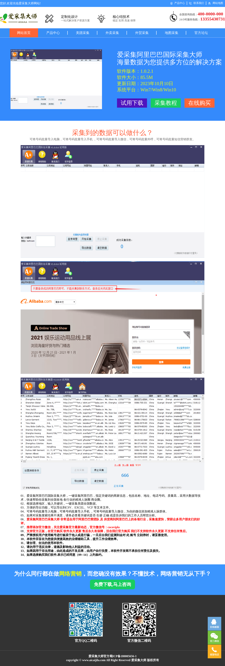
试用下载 (132, 103)
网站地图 (215, 3)
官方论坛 (201, 33)
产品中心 (177, 3)
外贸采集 (142, 33)
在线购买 (199, 103)
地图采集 (171, 33)
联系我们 (196, 3)
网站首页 (24, 33)
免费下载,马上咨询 (112, 584)
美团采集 (82, 33)
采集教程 (165, 103)
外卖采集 (112, 33)
